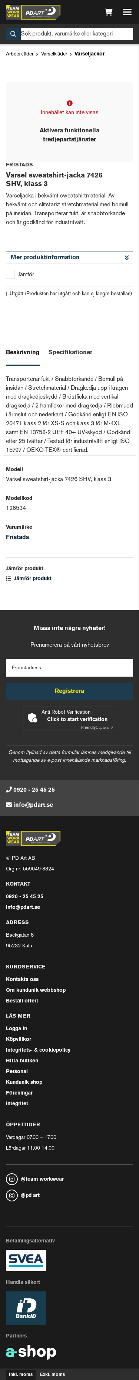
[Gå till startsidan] (33, 12)
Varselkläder (54, 54)
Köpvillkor (18, 1039)
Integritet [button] (17, 1104)
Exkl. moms (52, 1375)
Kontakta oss (22, 979)
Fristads (17, 537)
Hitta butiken (22, 1061)
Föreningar (19, 1093)
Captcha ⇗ (97, 728)
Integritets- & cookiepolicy (38, 1050)
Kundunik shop (24, 1082)
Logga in (16, 1028)
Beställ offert (22, 1001)
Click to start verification (77, 719)
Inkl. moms (21, 1375)
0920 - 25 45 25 (34, 790)
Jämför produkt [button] (29, 578)
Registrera (69, 691)
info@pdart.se (33, 805)
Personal (17, 1071)
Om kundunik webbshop (36, 990)
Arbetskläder (19, 54)
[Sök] (69, 34)
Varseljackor (90, 54)
